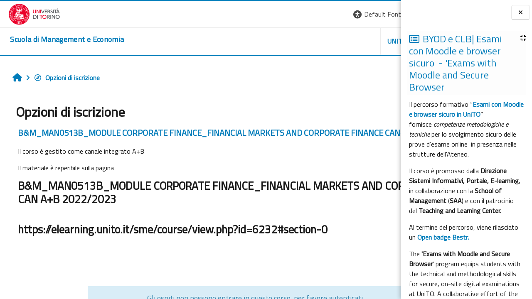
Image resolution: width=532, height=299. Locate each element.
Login (386, 14)
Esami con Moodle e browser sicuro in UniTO (466, 109)
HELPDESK (350, 41)
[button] (287, 14)
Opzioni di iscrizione (63, 78)
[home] (59, 39)
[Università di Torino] (26, 13)
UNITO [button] (304, 41)
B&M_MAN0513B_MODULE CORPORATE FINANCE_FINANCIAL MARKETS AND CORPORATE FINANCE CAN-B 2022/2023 (196, 137)
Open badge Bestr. (443, 237)
